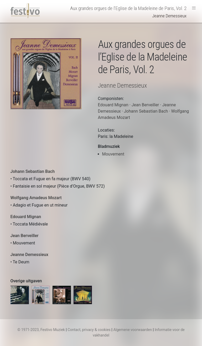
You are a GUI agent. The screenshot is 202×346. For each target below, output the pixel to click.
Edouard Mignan (26, 216)
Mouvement (113, 154)
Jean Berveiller (25, 235)
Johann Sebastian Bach (33, 171)
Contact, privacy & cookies (89, 330)
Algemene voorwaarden (132, 330)
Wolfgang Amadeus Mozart (36, 197)
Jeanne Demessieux (29, 254)
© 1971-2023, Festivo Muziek (41, 330)
